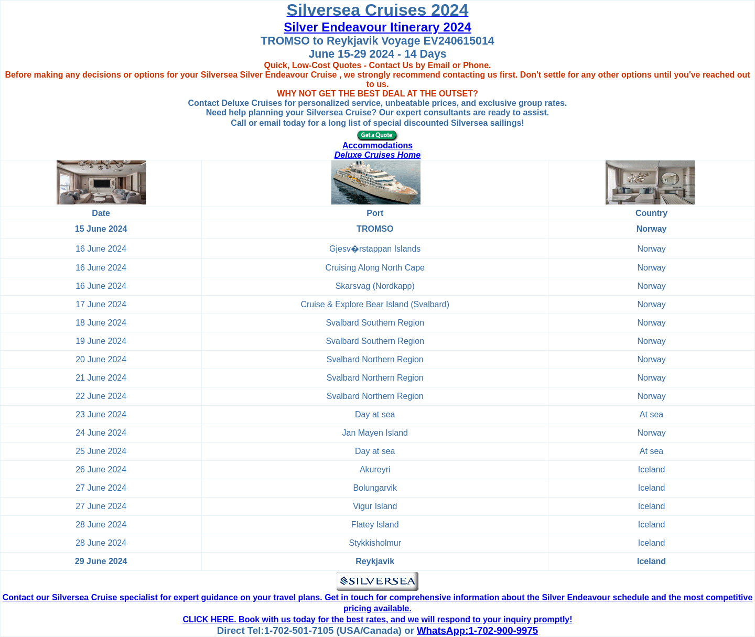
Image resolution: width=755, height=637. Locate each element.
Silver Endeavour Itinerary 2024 (377, 27)
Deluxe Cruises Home (378, 154)
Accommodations (377, 145)
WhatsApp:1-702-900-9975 (477, 630)
